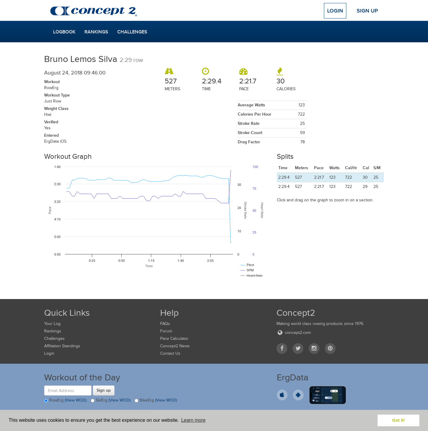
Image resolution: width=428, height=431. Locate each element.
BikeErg (156, 401)
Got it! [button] (398, 420)
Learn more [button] (193, 420)
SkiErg (110, 401)
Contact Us (170, 353)
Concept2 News (175, 346)
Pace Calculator (174, 338)
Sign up (104, 390)
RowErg (65, 401)
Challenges (132, 32)
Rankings (96, 32)
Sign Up (367, 11)
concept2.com (293, 332)
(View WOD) (75, 400)
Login (335, 11)
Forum (166, 331)
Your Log (52, 323)
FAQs (165, 323)
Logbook (64, 32)
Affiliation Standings (62, 346)
